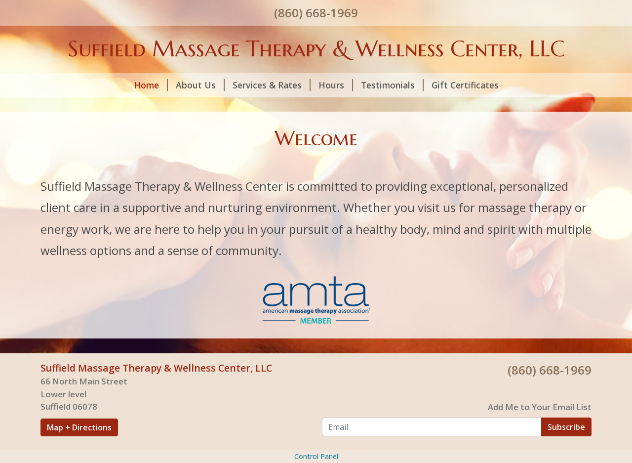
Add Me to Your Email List (540, 407)
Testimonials (392, 85)
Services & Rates (272, 85)
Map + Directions (79, 427)
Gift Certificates (465, 85)
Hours (335, 85)
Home (151, 85)
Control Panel (316, 456)
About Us (200, 85)
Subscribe (566, 426)
